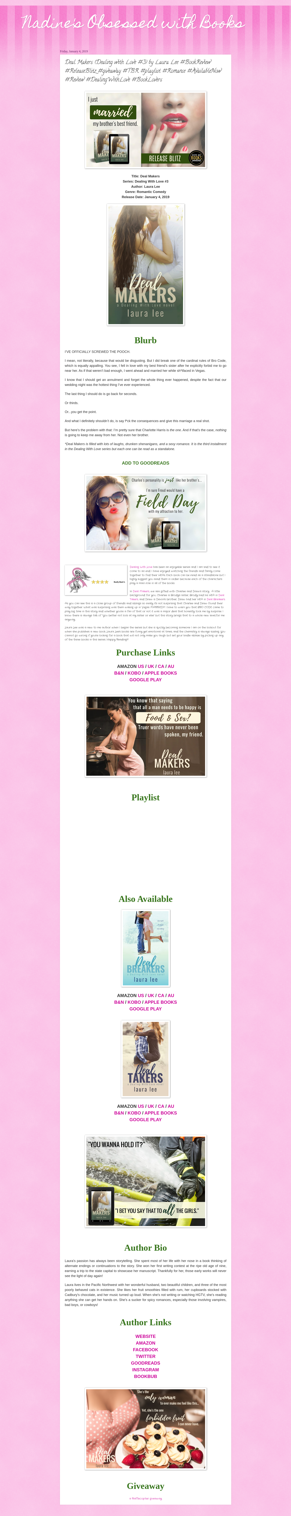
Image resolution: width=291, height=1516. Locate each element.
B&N (119, 673)
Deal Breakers (216, 599)
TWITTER (146, 1356)
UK (151, 666)
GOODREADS (145, 1363)
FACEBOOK (145, 1349)
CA (161, 666)
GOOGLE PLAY (146, 679)
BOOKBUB (145, 1376)
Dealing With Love (141, 567)
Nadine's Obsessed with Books (133, 24)
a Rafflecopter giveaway (145, 1499)
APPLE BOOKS (161, 673)
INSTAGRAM (145, 1369)
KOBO (134, 673)
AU (171, 666)
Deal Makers (141, 591)
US (141, 666)
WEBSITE (145, 1336)
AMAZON (145, 1342)
